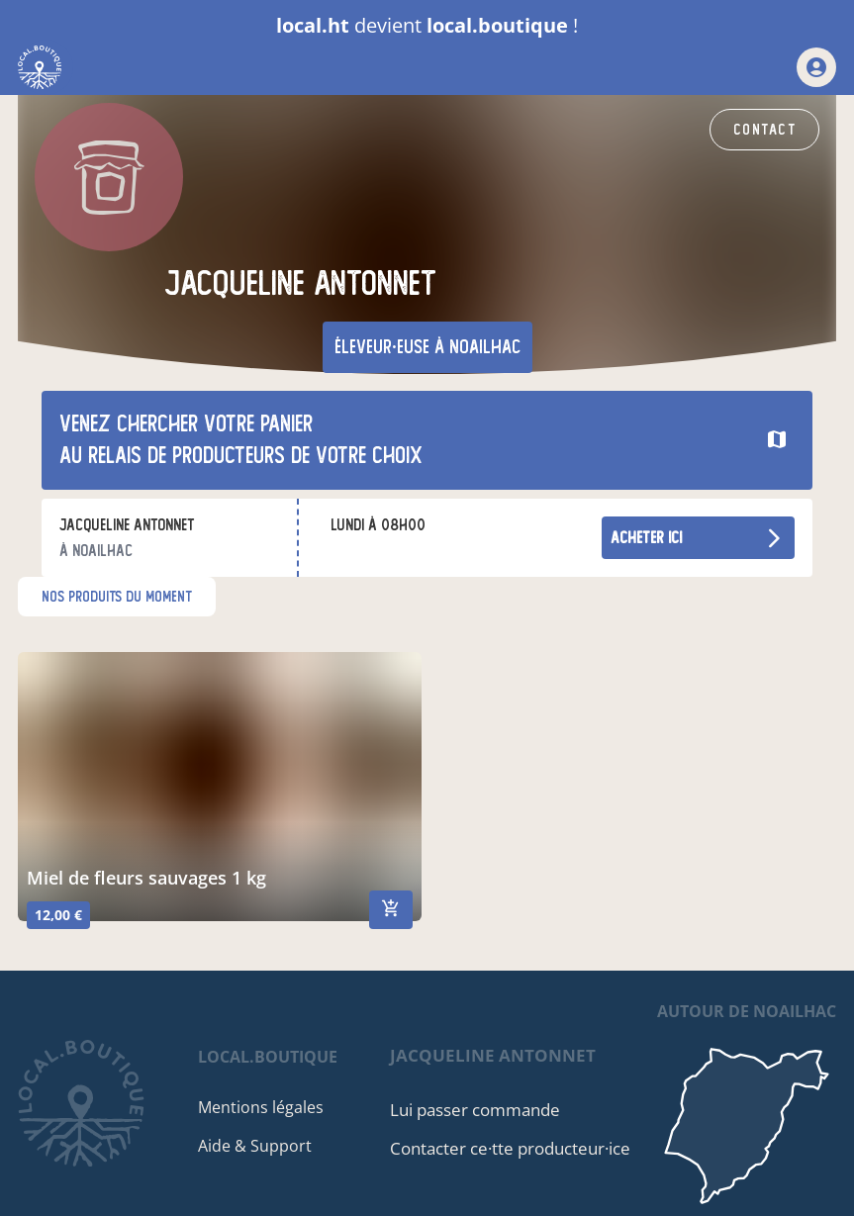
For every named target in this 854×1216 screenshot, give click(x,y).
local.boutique (267, 1057)
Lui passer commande (475, 1109)
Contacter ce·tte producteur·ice (510, 1148)
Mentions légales (261, 1107)
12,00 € (58, 914)
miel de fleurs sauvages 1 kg (146, 877)
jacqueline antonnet (493, 1055)
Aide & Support (255, 1146)
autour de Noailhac (746, 1011)
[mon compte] (816, 67)
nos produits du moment (117, 597)
